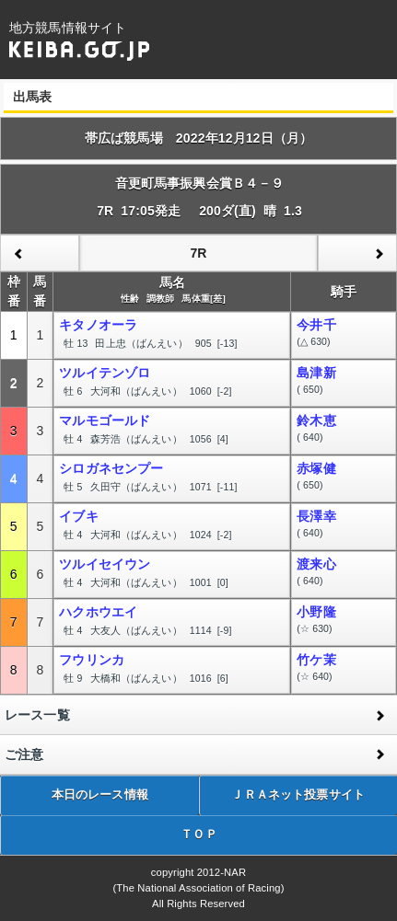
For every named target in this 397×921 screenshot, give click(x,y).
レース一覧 (37, 715)
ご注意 (24, 754)
